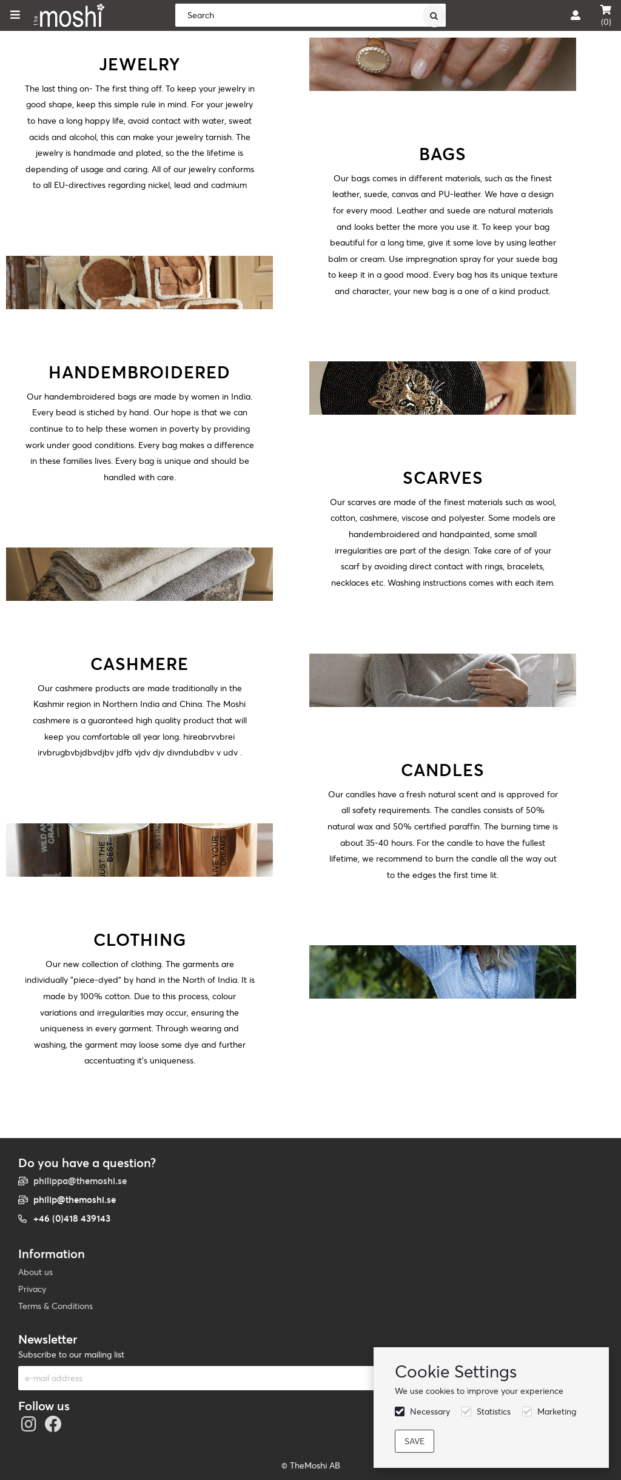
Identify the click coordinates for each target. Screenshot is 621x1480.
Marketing (556, 1411)
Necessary (430, 1411)
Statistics (494, 1411)
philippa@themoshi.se (80, 1181)
